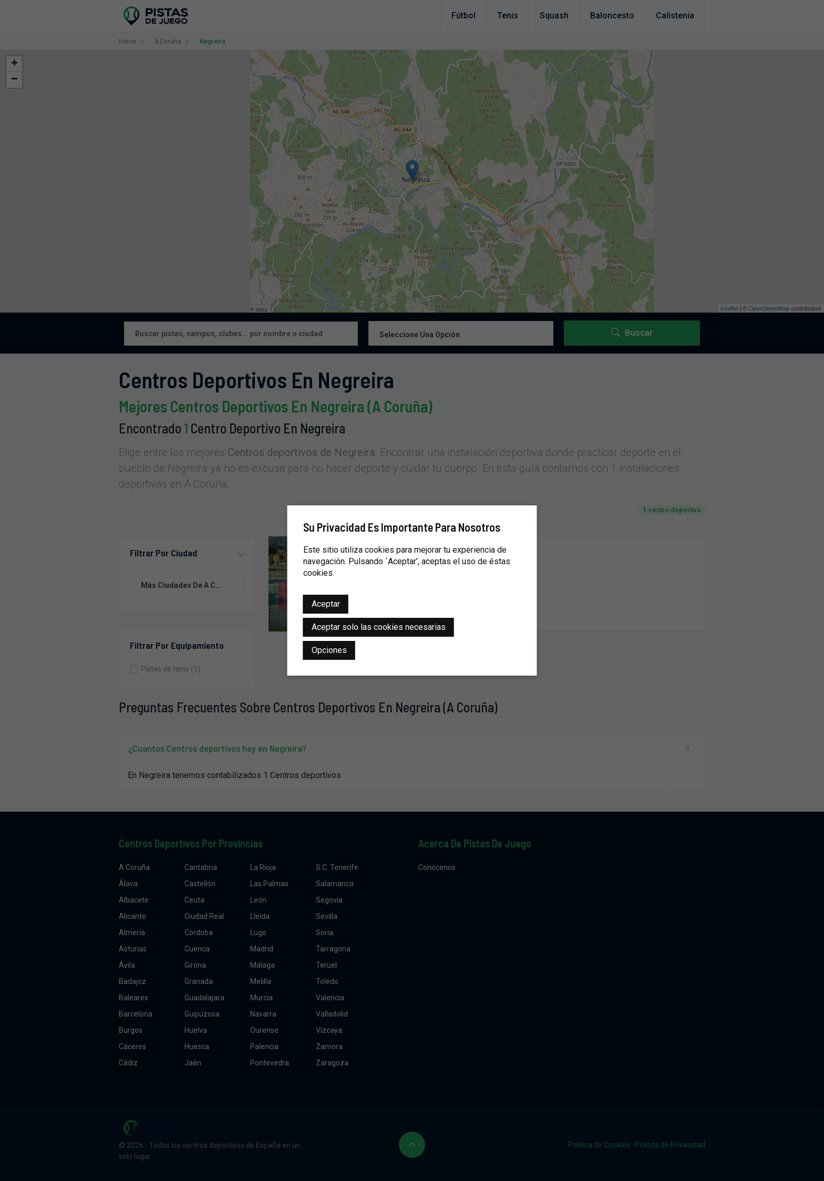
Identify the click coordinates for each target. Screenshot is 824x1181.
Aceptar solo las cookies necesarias (379, 627)
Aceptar (326, 604)
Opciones (329, 650)
